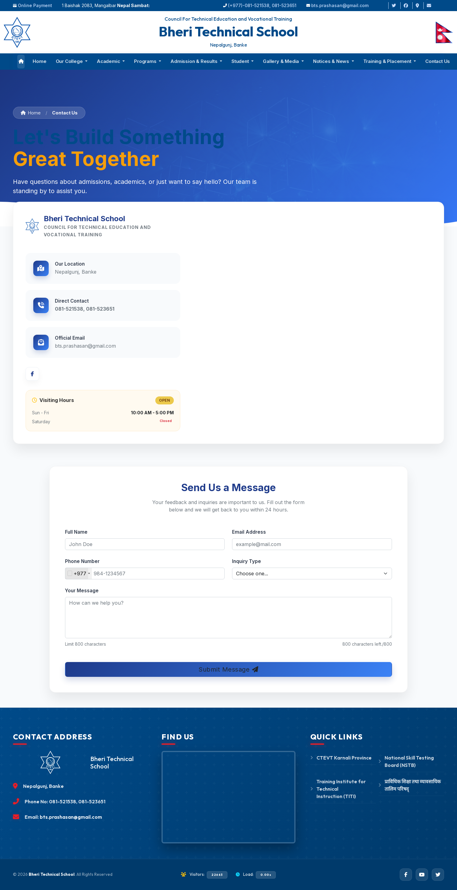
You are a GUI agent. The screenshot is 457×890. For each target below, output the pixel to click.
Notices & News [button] (331, 61)
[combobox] (78, 573)
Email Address (249, 532)
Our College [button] (70, 61)
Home (39, 61)
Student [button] (240, 61)
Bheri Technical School (52, 874)
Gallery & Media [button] (281, 61)
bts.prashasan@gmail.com (340, 5)
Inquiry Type (246, 561)
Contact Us (437, 61)
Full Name (76, 532)
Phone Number (82, 561)
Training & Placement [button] (388, 61)
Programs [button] (145, 61)
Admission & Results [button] (194, 61)
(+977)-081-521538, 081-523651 (262, 5)
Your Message (82, 591)
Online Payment (35, 5)
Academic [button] (109, 61)
